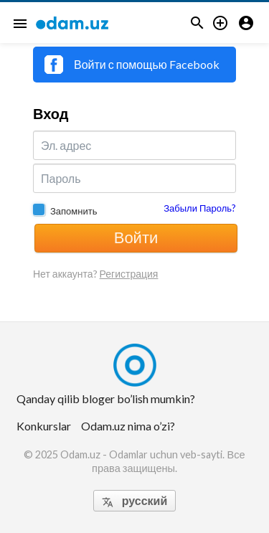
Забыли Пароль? (200, 208)
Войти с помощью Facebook (132, 64)
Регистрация (129, 274)
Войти (136, 237)
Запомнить (73, 211)
